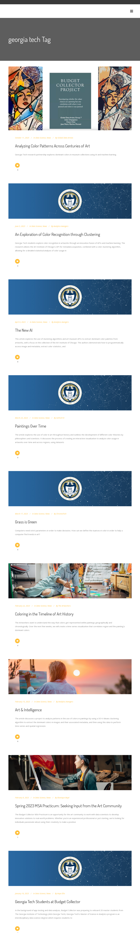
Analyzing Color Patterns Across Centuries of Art (52, 145)
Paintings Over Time (30, 426)
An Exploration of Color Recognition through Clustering (57, 234)
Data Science (41, 137)
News (49, 137)
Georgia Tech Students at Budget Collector (47, 901)
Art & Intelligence (28, 709)
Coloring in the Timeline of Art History (44, 614)
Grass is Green (26, 521)
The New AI (24, 330)
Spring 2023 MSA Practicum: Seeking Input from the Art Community (68, 805)
